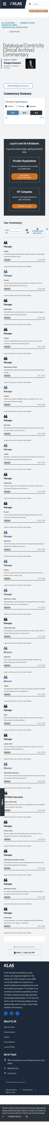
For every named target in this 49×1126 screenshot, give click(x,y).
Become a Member (37, 11)
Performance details (18, 86)
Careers (6, 1037)
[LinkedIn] (6, 1013)
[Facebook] (11, 1013)
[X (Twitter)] (17, 1013)
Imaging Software (9, 25)
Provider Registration (24, 176)
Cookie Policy (14, 1116)
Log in (13, 143)
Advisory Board (9, 1032)
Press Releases (9, 1042)
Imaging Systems (27, 23)
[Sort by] (16, 231)
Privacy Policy (27, 1090)
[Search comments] (47, 232)
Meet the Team (9, 1027)
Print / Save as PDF (24, 952)
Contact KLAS (24, 206)
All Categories (8, 23)
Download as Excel (37, 231)
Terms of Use (10, 1092)
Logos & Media (9, 1047)
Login (11, 11)
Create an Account (15, 266)
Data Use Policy (11, 1090)
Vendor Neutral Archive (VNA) (14, 27)
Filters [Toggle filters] (2, 802)
